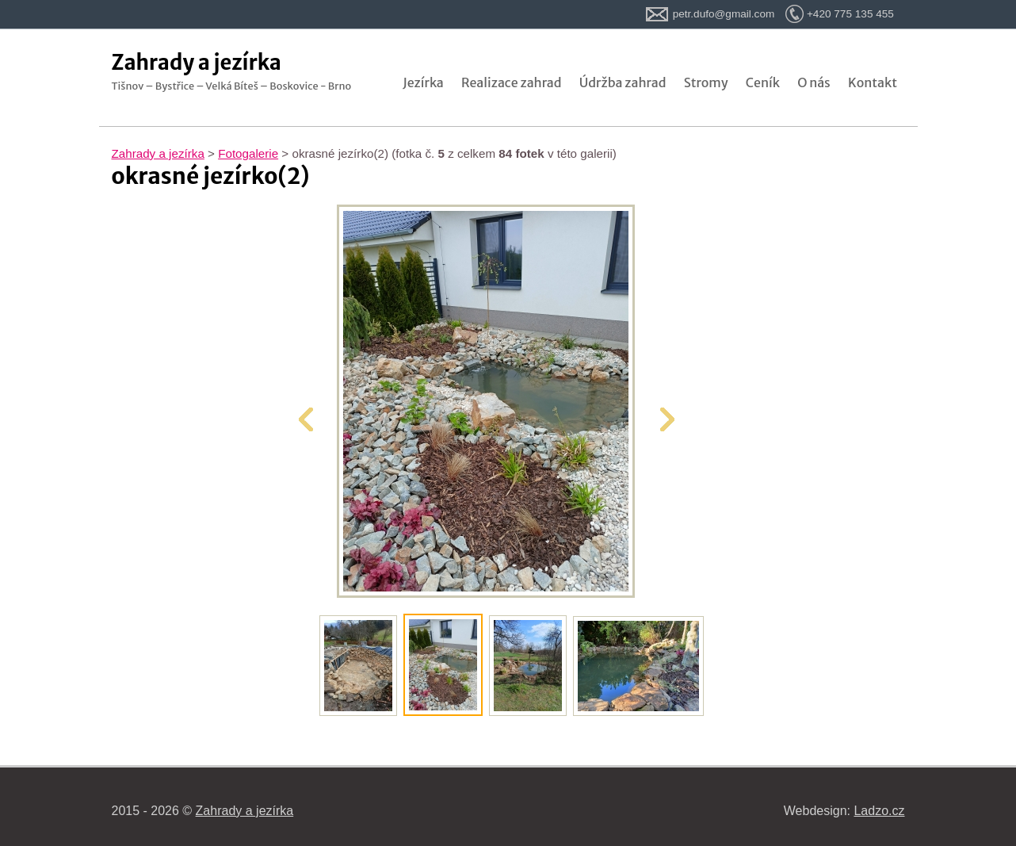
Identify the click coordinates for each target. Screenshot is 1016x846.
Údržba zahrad (623, 82)
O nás (814, 82)
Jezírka (423, 82)
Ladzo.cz (879, 810)
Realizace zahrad (511, 82)
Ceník (763, 82)
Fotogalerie (248, 153)
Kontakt (872, 82)
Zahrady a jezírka (158, 153)
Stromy (706, 82)
